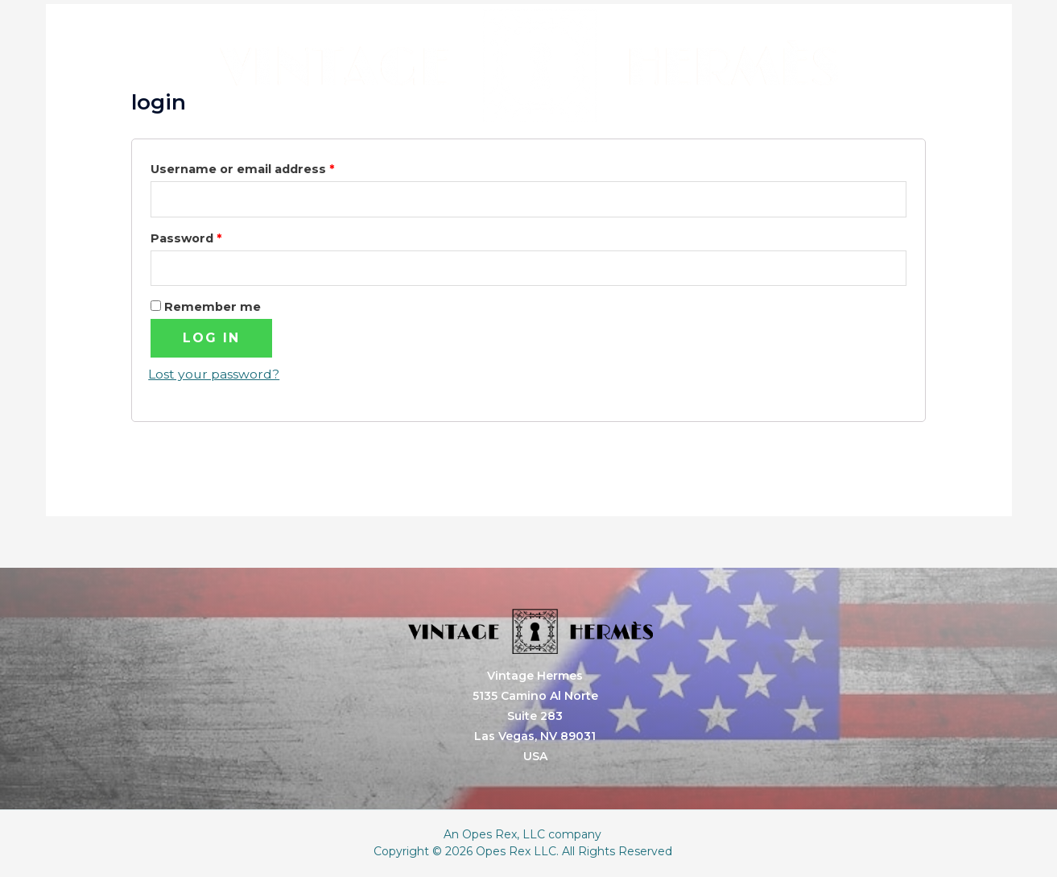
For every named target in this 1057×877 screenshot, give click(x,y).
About (550, 147)
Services (426, 147)
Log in (211, 338)
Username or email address (242, 169)
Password (186, 238)
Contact (788, 147)
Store (666, 147)
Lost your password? (214, 375)
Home (300, 147)
